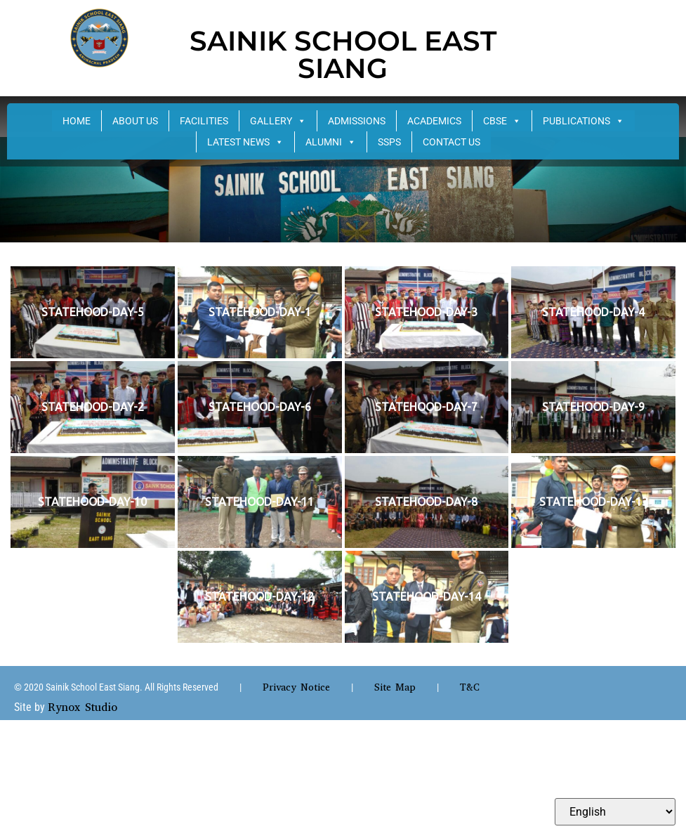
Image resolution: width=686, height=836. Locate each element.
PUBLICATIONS (583, 120)
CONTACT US (451, 142)
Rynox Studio (82, 707)
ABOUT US (135, 120)
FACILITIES (204, 120)
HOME (76, 120)
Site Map (395, 687)
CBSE (502, 120)
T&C (470, 687)
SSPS (389, 142)
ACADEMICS (434, 120)
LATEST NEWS (245, 141)
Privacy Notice (296, 687)
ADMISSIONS (356, 120)
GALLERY (278, 120)
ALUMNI (330, 141)
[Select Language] (615, 811)
